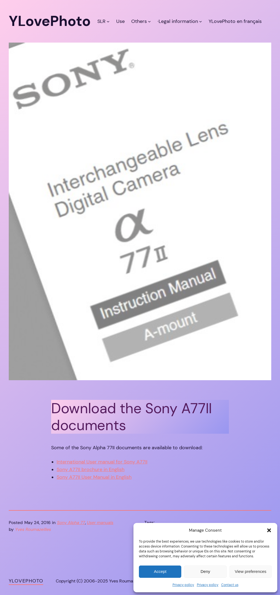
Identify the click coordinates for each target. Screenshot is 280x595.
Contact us (229, 585)
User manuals (100, 522)
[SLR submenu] (108, 21)
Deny (205, 571)
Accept (160, 571)
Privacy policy (183, 585)
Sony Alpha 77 (71, 522)
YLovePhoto (26, 581)
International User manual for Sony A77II (102, 462)
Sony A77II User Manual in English (94, 477)
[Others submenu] (149, 21)
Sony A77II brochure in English (90, 469)
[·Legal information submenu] (200, 21)
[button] (269, 530)
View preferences (251, 571)
